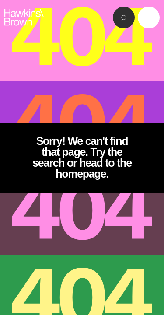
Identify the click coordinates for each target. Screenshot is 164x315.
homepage (81, 174)
